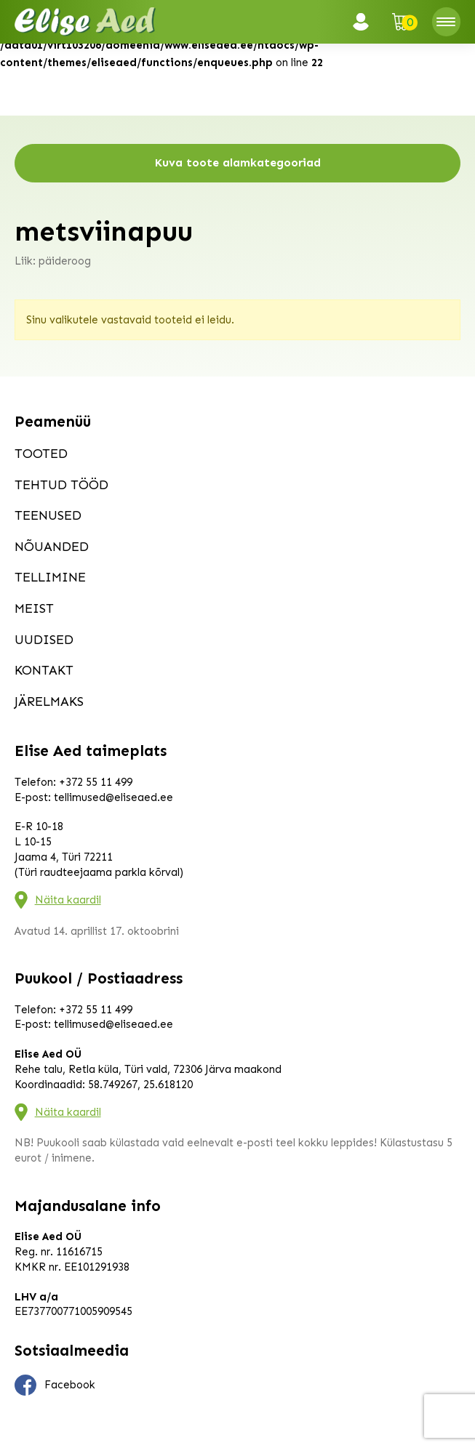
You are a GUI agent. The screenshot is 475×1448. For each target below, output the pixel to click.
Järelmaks (49, 701)
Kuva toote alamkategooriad (238, 162)
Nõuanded (52, 547)
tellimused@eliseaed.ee (113, 797)
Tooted (41, 454)
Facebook (55, 1385)
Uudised (44, 640)
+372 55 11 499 (95, 782)
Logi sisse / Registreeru (365, 22)
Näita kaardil (68, 899)
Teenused (48, 515)
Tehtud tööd (61, 485)
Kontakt (44, 670)
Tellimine (50, 577)
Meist (34, 608)
